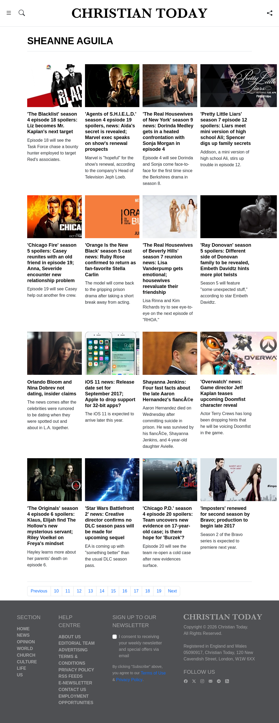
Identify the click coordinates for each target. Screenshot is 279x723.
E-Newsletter (75, 683)
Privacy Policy (76, 669)
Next (172, 591)
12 (79, 591)
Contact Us (72, 689)
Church (26, 655)
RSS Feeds (71, 676)
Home (23, 628)
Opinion (26, 642)
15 (113, 591)
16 (124, 591)
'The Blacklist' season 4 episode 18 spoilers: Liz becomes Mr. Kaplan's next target (52, 122)
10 (56, 591)
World (25, 648)
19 (159, 591)
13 (90, 591)
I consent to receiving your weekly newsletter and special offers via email (140, 646)
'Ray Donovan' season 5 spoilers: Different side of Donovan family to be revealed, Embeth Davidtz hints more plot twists (225, 259)
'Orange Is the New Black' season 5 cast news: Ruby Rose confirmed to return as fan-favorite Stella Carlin (110, 259)
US (20, 675)
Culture (27, 661)
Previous (39, 591)
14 (102, 591)
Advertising (73, 650)
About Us (70, 636)
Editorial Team (77, 643)
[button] (9, 13)
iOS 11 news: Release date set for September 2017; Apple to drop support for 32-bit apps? (110, 393)
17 (136, 591)
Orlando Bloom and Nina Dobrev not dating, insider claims (51, 387)
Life (21, 668)
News (23, 635)
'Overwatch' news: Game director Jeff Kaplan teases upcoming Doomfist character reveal (222, 393)
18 (147, 591)
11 (67, 591)
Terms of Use (153, 673)
